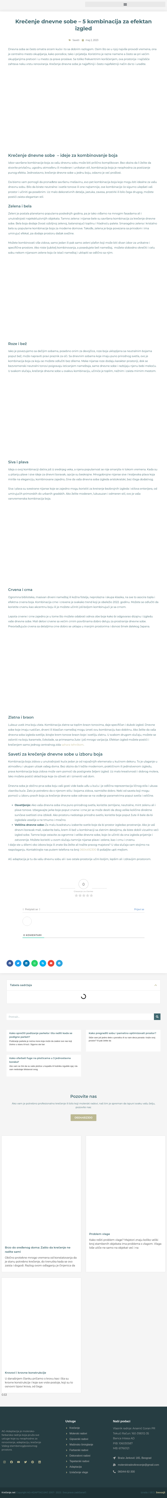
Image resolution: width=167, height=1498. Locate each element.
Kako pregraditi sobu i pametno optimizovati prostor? (122, 1033)
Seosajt (160, 1492)
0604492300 (88, 849)
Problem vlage (99, 1234)
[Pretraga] (157, 1016)
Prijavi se (139, 909)
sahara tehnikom (73, 744)
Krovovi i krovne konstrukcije (25, 1372)
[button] (125, 4)
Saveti (76, 40)
